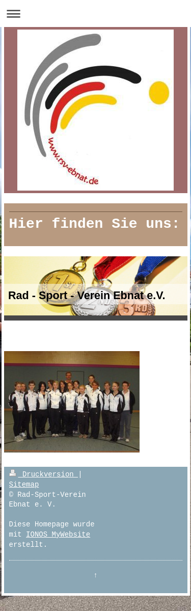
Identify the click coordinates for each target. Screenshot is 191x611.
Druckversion (43, 474)
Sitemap (24, 485)
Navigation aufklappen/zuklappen (95, 13)
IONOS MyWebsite (58, 534)
